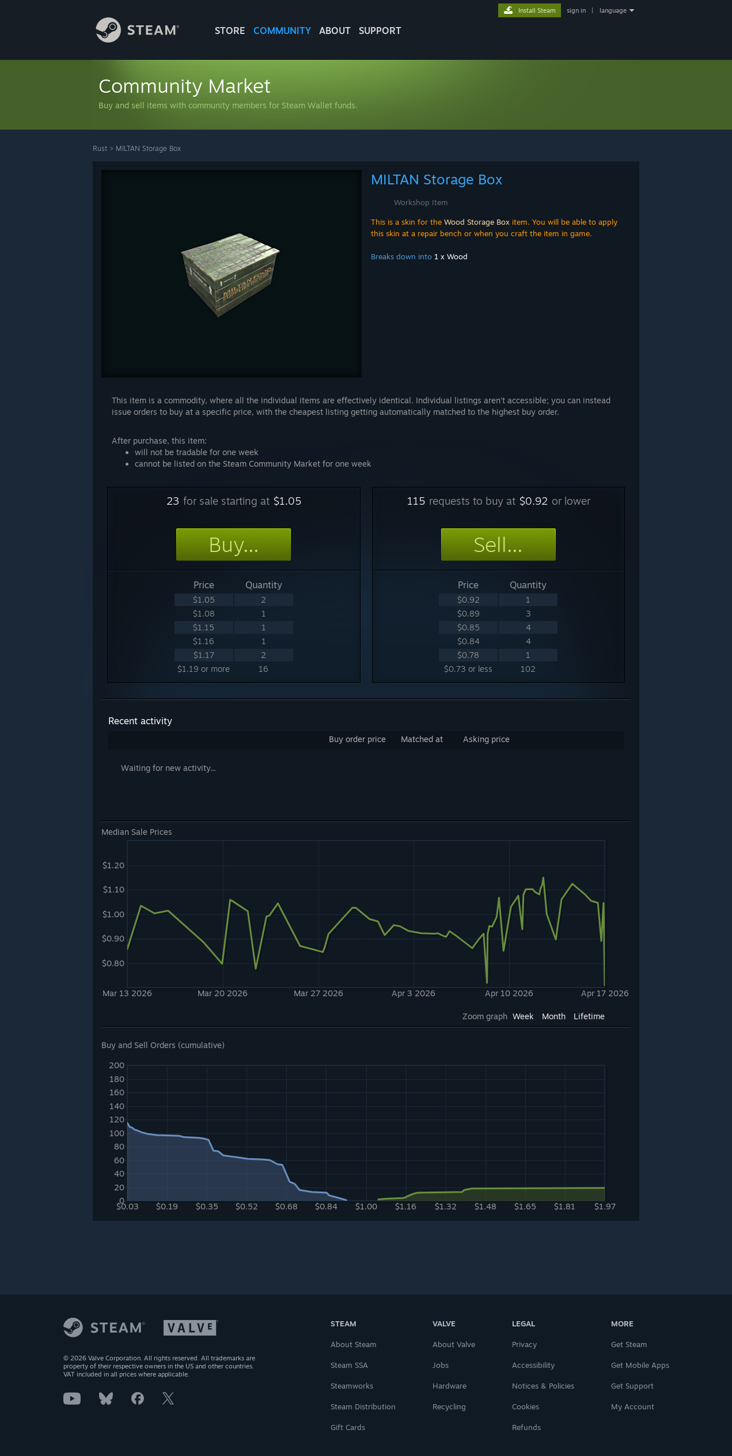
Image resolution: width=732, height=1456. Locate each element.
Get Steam (629, 1344)
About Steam (354, 1344)
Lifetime (589, 1016)
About (335, 30)
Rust (100, 148)
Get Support (632, 1385)
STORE (230, 30)
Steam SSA (349, 1365)
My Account (632, 1406)
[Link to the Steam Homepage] (146, 39)
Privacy (524, 1344)
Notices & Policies (543, 1385)
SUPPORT (380, 30)
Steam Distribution (363, 1406)
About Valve (454, 1344)
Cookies (525, 1406)
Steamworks (352, 1385)
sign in (576, 10)
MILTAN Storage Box (148, 148)
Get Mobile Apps (640, 1365)
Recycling (449, 1406)
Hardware (449, 1385)
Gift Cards (348, 1427)
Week (523, 1016)
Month (554, 1016)
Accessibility (533, 1365)
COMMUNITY (282, 30)
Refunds (526, 1427)
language (613, 10)
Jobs (441, 1365)
